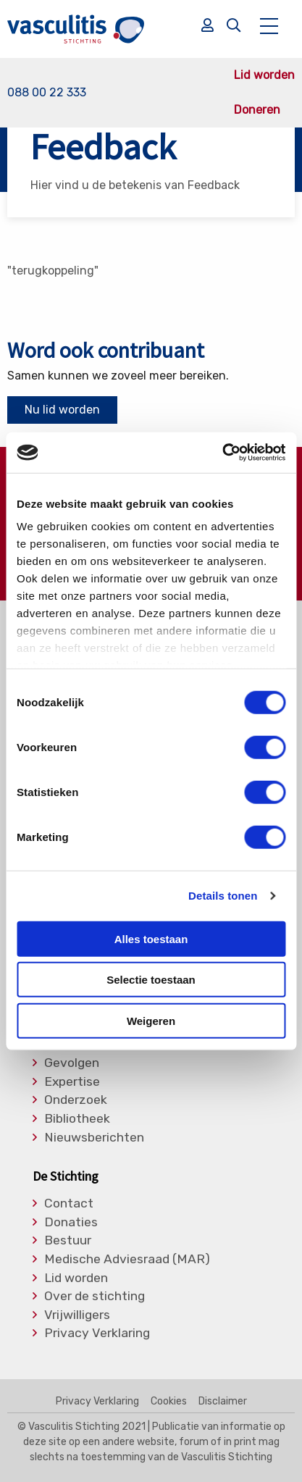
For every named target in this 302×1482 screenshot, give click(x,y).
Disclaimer (222, 1402)
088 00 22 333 (46, 92)
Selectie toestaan (151, 980)
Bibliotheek (77, 1119)
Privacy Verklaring (97, 1333)
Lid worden (264, 75)
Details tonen (222, 895)
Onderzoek (75, 1100)
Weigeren (151, 1020)
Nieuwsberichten (94, 1137)
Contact (68, 1203)
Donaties (71, 1222)
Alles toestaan (151, 938)
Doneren (257, 110)
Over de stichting (94, 1296)
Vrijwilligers (77, 1315)
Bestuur (67, 1240)
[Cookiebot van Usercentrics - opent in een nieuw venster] (222, 452)
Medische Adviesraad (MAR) (127, 1259)
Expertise (72, 1082)
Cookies (169, 1402)
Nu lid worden (62, 409)
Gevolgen (71, 1063)
